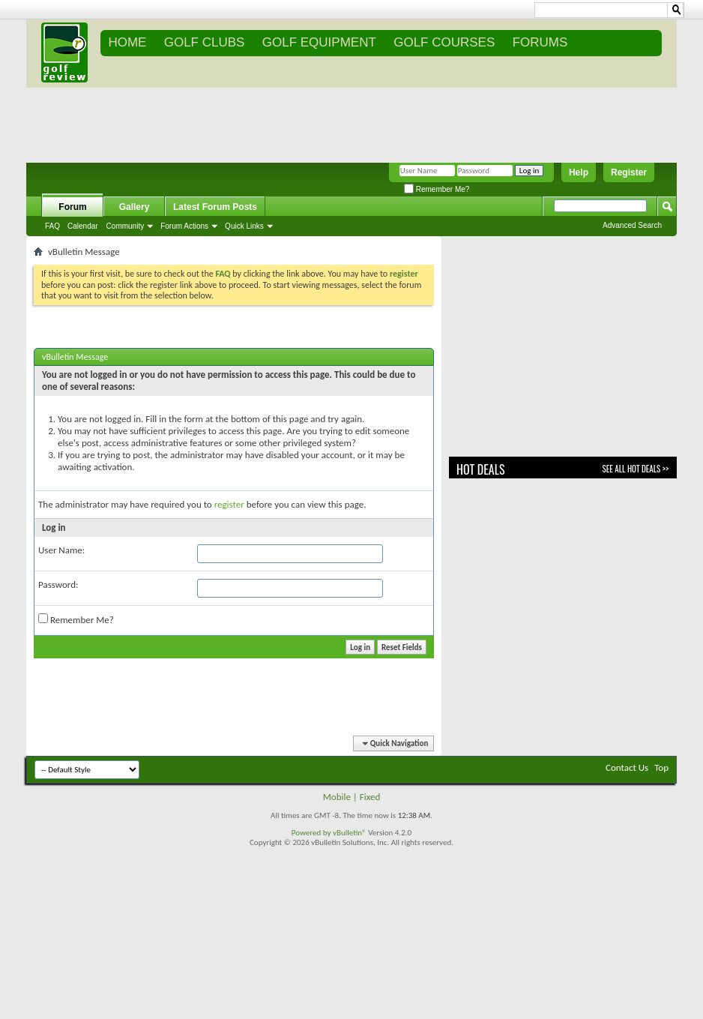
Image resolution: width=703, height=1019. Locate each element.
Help (578, 172)
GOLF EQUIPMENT (319, 42)
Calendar (82, 226)
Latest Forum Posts (215, 207)
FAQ (52, 226)
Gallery (134, 207)
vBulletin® (349, 833)
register (229, 504)
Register (629, 172)
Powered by (312, 833)
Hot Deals (480, 469)
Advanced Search (632, 225)
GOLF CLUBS (204, 42)
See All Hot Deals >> (636, 469)
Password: (58, 584)
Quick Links (244, 226)
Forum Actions (184, 226)
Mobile (337, 796)
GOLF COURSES (444, 42)
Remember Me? (436, 189)
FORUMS (540, 42)
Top (661, 767)
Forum (72, 207)
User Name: (61, 550)
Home (127, 42)
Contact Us (627, 767)
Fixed (370, 796)
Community (125, 226)
